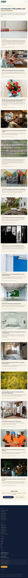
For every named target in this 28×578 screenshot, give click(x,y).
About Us (2, 538)
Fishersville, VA (3, 532)
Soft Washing (3, 516)
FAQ (1, 546)
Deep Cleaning (3, 511)
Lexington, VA (3, 529)
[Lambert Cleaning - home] (3, 2)
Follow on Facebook (8, 497)
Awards (2, 541)
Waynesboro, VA (3, 525)
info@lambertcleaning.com (5, 557)
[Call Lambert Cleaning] (24, 1)
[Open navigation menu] (26, 2)
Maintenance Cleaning (4, 510)
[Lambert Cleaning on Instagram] (4, 570)
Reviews (2, 543)
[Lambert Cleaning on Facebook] (2, 570)
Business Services (3, 518)
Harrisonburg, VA (3, 527)
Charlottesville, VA (4, 530)
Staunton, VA (3, 524)
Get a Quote (4, 566)
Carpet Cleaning (3, 513)
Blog (1, 544)
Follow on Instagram (20, 497)
